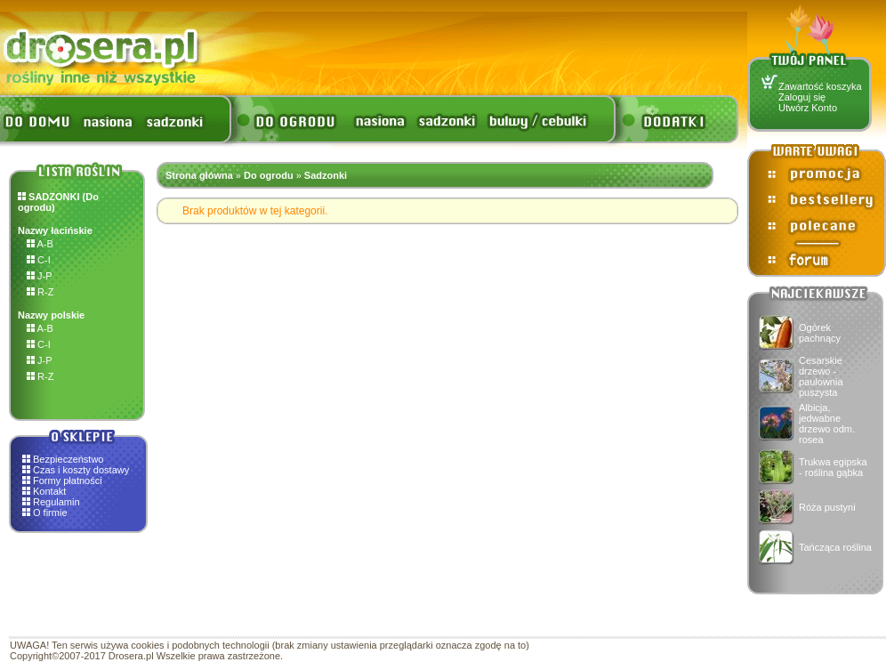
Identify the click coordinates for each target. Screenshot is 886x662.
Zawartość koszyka (820, 86)
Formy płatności (67, 480)
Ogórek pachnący (820, 332)
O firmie (50, 512)
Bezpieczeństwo (68, 459)
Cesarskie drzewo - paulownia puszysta (821, 376)
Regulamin (56, 501)
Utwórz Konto (807, 107)
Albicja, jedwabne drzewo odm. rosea (827, 423)
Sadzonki (325, 175)
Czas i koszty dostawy (81, 469)
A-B (40, 243)
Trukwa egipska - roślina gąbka (833, 467)
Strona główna (199, 175)
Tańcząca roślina (835, 547)
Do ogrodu (269, 175)
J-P (39, 275)
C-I (39, 259)
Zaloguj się (802, 97)
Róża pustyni (827, 507)
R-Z (40, 292)
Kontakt (49, 491)
